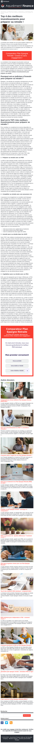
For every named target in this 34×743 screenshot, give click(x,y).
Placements (20, 11)
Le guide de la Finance (12, 11)
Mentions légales (13, 738)
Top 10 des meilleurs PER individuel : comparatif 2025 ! (16, 591)
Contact (17, 740)
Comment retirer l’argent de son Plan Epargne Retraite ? (16, 455)
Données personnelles (24, 738)
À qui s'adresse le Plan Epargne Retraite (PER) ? (14, 699)
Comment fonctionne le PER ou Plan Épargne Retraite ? (16, 645)
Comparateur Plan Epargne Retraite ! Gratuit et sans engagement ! (17, 55)
